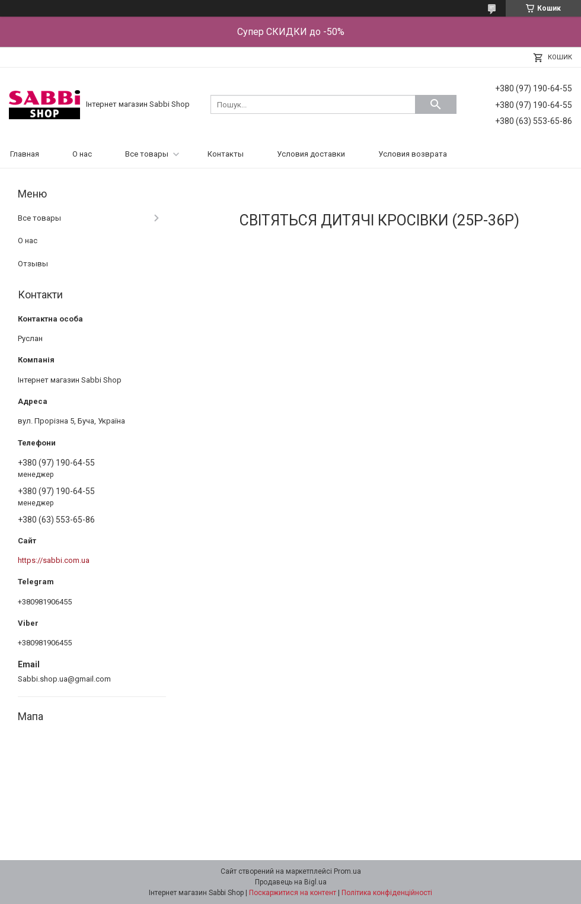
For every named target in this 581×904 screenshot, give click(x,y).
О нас (82, 153)
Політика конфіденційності (386, 893)
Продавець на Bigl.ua (291, 882)
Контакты (226, 153)
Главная (24, 153)
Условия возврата (412, 153)
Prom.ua (347, 871)
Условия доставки (311, 153)
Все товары (146, 153)
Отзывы (33, 263)
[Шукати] (435, 104)
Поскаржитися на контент (292, 893)
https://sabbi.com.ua (54, 560)
